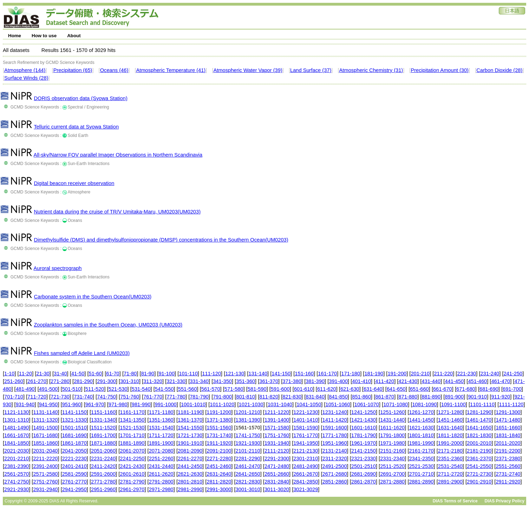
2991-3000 (219, 489)
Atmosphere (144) (24, 70)
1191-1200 (219, 412)
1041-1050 (308, 404)
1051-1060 (338, 404)
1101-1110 (482, 404)
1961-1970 (363, 443)
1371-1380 (219, 420)
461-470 (500, 381)
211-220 (443, 373)
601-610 (303, 389)
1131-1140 (45, 412)
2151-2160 (392, 451)
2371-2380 (508, 458)
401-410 (361, 381)
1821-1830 (479, 435)
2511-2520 (392, 466)
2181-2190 (479, 451)
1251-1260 (392, 412)
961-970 (94, 404)
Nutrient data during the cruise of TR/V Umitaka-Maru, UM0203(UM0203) (117, 212)
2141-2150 (363, 451)
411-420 (384, 381)
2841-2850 (305, 481)
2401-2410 (74, 466)
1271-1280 (450, 412)
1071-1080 (395, 404)
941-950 (48, 404)
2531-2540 (450, 466)
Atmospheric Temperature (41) (171, 70)
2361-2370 (479, 458)
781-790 (199, 397)
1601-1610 (363, 427)
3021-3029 (305, 489)
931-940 (25, 404)
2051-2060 (103, 451)
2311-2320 (334, 458)
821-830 (291, 397)
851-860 (361, 397)
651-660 (419, 389)
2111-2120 (276, 451)
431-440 (431, 381)
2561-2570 (16, 474)
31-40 (60, 373)
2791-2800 (161, 481)
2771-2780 (103, 481)
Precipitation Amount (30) (440, 70)
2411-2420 (103, 466)
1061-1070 (366, 404)
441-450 (454, 381)
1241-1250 (363, 412)
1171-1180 (161, 412)
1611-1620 (392, 427)
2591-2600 (103, 474)
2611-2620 (161, 474)
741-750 (106, 397)
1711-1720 (161, 435)
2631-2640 (219, 474)
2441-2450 (190, 466)
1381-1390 (248, 420)
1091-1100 (453, 404)
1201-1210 (248, 412)
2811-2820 (219, 481)
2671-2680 (334, 474)
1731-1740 (219, 435)
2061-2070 (132, 451)
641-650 (396, 389)
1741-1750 (248, 435)
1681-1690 (74, 435)
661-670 (442, 389)
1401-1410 (305, 420)
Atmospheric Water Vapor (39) (247, 70)
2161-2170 (421, 451)
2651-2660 (276, 474)
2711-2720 (450, 474)
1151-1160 (103, 412)
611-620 (326, 389)
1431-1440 (392, 420)
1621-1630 (421, 427)
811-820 (268, 397)
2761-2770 (74, 481)
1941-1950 (305, 443)
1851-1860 (45, 443)
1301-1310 (16, 420)
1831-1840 (508, 435)
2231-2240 (103, 458)
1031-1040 (280, 404)
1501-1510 (74, 427)
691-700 (512, 389)
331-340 (199, 381)
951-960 (71, 404)
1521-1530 (132, 427)
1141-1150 (74, 412)
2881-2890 (421, 481)
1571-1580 (276, 427)
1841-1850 (16, 443)
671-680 (465, 389)
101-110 (188, 373)
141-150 (281, 373)
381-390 (315, 381)
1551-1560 (219, 427)
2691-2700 (392, 474)
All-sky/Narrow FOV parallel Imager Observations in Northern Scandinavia (118, 155)
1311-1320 (45, 420)
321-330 (175, 381)
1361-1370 (190, 420)
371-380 (291, 381)
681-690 (488, 389)
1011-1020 (222, 404)
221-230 (466, 373)
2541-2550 (479, 466)
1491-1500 (45, 427)
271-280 (60, 381)
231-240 (489, 373)
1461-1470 (479, 420)
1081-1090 (424, 404)
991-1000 (166, 404)
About (74, 35)
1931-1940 (276, 443)
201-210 (420, 373)
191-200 (396, 373)
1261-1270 (421, 412)
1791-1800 (392, 435)
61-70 (112, 373)
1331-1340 (103, 420)
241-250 (512, 373)
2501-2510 (363, 466)
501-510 (71, 389)
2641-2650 (248, 474)
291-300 (106, 381)
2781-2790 (132, 481)
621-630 (349, 389)
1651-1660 (508, 427)
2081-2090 (190, 451)
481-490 (25, 389)
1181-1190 (190, 412)
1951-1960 (334, 443)
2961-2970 (132, 489)
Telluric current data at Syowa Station (76, 127)
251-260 (13, 381)
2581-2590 (74, 474)
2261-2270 (190, 458)
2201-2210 (16, 458)
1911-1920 (219, 443)
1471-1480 (508, 420)
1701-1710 (132, 435)
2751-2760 (45, 481)
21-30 (43, 373)
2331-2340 (392, 458)
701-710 (13, 397)
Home (14, 35)
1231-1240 (334, 412)
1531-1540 (161, 427)
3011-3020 (276, 489)
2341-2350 (421, 458)
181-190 (373, 373)
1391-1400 (276, 420)
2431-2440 (161, 466)
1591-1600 (334, 427)
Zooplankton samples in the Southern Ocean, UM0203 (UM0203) (108, 325)
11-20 (25, 373)
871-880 (407, 397)
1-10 (9, 373)
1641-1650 (479, 427)
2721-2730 (479, 474)
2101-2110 (248, 451)
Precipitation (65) (72, 70)
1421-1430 (363, 420)
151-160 (304, 373)
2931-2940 (45, 489)
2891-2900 (450, 481)
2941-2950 (74, 489)
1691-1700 (103, 435)
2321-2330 (363, 458)
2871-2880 (392, 481)
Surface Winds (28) (26, 78)
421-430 (407, 381)
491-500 (48, 389)
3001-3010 (248, 489)
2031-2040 (45, 451)
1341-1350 (132, 420)
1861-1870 (74, 443)
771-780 (175, 397)
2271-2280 (219, 458)
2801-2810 (190, 481)
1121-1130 (16, 412)
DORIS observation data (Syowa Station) (80, 98)
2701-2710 (421, 474)
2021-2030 (16, 451)
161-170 (327, 373)
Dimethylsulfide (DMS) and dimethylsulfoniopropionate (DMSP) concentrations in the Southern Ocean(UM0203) (161, 240)
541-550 (164, 389)
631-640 (373, 389)
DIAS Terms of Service (455, 501)
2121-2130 (305, 451)
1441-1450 (421, 420)
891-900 (454, 397)
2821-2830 (248, 481)
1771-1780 (334, 435)
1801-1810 (421, 435)
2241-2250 (132, 458)
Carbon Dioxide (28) (499, 70)
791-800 (222, 397)
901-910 (477, 397)
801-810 (245, 397)
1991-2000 (450, 443)
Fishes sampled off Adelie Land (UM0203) (82, 353)
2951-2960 (103, 489)
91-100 (166, 373)
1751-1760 (276, 435)
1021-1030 (251, 404)
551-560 (187, 389)
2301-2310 (305, 458)
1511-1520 (103, 427)
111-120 (211, 373)
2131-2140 (334, 451)
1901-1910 (190, 443)
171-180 (350, 373)
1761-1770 (305, 435)
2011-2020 (508, 443)
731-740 (83, 397)
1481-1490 (16, 427)
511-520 (94, 389)
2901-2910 (479, 481)
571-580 (233, 389)
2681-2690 (363, 474)
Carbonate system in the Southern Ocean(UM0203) (92, 296)
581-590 (257, 389)
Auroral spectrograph (58, 268)
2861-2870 (363, 481)
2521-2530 (421, 466)
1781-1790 (363, 435)
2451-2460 (219, 466)
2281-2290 (248, 458)
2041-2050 (74, 451)
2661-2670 (305, 474)
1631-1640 (450, 427)
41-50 (78, 373)
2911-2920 (508, 481)
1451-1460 (450, 420)
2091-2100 (219, 451)
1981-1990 (421, 443)
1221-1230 (305, 412)
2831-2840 (276, 481)
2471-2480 (276, 466)
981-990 (141, 404)
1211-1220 (276, 412)
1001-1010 (193, 404)
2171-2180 (450, 451)
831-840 (315, 397)
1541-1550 (190, 427)
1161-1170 (132, 412)
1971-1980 (392, 443)
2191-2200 (508, 451)
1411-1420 (334, 420)
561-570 (210, 389)
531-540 (141, 389)
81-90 (148, 373)
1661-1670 (16, 435)
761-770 (152, 397)
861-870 (384, 397)
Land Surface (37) (310, 70)
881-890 (431, 397)
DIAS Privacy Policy (504, 501)
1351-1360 (161, 420)
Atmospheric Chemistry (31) (371, 70)
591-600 (280, 389)
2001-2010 (479, 443)
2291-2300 (276, 458)
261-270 (36, 381)
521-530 (118, 389)
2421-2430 (132, 466)
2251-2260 (161, 458)
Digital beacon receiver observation (74, 183)
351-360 (245, 381)
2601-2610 (132, 474)
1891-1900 (161, 443)
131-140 (257, 373)
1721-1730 (190, 435)
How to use (44, 35)
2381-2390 (16, 466)
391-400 (338, 381)
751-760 (129, 397)
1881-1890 (132, 443)
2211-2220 (45, 458)
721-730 (60, 397)
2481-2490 (305, 466)
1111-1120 (511, 404)
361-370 (268, 381)
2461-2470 (248, 466)
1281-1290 (479, 412)
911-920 (500, 397)
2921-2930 (16, 489)
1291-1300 (508, 412)
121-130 (234, 373)
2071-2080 (161, 451)
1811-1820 (450, 435)
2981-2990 (190, 489)
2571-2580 (45, 474)
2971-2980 (161, 489)
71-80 (130, 373)
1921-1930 (248, 443)
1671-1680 (45, 435)
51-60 (95, 373)
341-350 (222, 381)
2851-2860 (334, 481)
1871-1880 (103, 443)
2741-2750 (16, 481)
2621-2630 (190, 474)
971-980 (118, 404)
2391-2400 (45, 466)
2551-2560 (508, 466)
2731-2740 (508, 474)
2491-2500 (334, 466)
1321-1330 (74, 420)
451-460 (477, 381)
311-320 (152, 381)
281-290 (83, 381)
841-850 (338, 397)
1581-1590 (305, 427)
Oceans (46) (114, 70)
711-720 (36, 397)
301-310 (129, 381)
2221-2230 (74, 458)
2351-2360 (450, 458)
